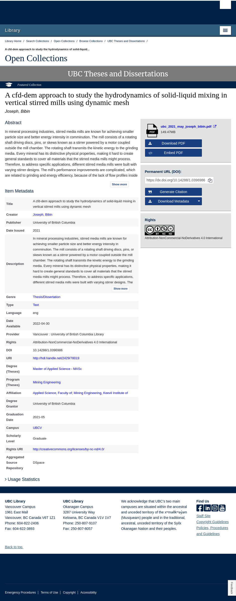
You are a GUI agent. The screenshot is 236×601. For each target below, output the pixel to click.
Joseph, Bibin (42, 214)
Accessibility (88, 592)
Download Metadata (174, 201)
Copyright (69, 592)
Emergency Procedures (20, 592)
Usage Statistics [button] (22, 479)
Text (36, 305)
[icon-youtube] (222, 508)
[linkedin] (207, 508)
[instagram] (214, 508)
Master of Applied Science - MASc (57, 369)
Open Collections (36, 58)
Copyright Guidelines (212, 522)
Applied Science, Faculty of (52, 393)
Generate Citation (167, 192)
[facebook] (199, 508)
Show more (119, 184)
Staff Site (203, 516)
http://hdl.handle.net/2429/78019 (56, 358)
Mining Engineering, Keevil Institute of (101, 393)
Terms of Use (49, 592)
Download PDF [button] (166, 143)
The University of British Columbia (101, 10)
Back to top (16, 547)
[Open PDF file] (188, 126)
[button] (25, 547)
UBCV (37, 428)
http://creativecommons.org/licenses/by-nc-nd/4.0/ (68, 449)
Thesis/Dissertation (46, 297)
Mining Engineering (46, 382)
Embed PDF (165, 153)
